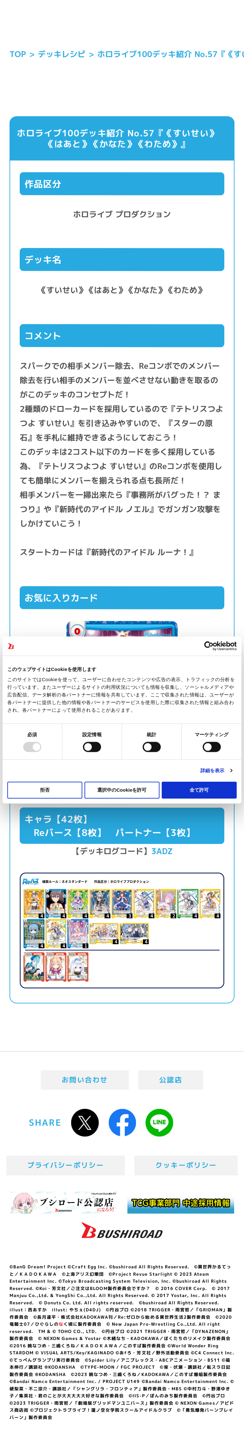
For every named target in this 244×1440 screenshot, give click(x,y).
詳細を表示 (212, 770)
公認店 (170, 1080)
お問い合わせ (85, 1080)
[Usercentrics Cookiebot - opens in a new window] (209, 646)
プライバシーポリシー (65, 1165)
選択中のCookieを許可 (121, 789)
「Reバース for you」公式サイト (38, 25)
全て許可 (199, 789)
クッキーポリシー (186, 1165)
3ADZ (162, 851)
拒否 (45, 789)
